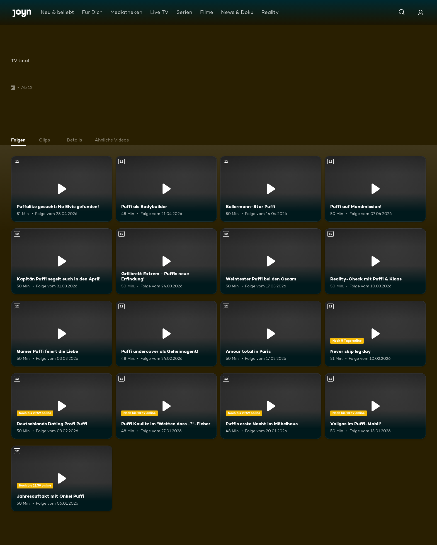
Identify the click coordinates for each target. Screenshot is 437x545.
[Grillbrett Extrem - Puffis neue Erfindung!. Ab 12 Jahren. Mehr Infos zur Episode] (166, 261)
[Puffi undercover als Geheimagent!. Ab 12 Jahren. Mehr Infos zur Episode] (166, 333)
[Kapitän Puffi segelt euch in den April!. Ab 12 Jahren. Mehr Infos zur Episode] (61, 261)
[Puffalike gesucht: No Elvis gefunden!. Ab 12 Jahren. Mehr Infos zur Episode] (61, 189)
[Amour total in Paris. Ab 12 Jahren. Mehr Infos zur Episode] (270, 333)
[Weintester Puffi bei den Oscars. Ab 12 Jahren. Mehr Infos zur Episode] (270, 261)
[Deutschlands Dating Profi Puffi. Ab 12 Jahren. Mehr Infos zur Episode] (61, 406)
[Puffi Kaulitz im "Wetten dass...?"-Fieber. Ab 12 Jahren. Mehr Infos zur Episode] (166, 406)
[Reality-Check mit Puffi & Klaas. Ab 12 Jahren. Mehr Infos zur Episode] (375, 261)
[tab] (20, 141)
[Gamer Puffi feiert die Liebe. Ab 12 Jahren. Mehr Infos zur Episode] (61, 333)
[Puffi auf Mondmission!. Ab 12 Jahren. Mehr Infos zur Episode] (375, 189)
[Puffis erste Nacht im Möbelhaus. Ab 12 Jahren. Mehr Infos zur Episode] (270, 406)
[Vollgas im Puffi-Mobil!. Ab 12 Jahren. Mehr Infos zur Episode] (375, 406)
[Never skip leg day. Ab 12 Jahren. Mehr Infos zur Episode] (375, 333)
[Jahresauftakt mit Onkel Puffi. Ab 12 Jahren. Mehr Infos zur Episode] (61, 478)
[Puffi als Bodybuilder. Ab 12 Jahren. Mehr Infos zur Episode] (166, 189)
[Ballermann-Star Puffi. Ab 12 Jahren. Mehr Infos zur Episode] (270, 189)
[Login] (420, 12)
